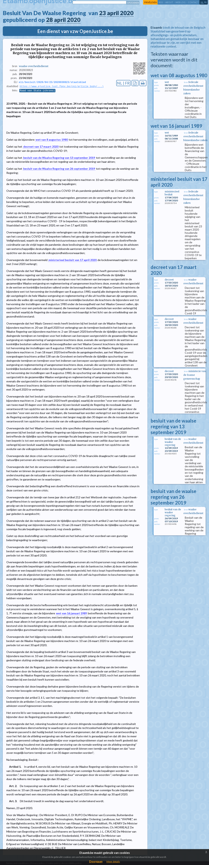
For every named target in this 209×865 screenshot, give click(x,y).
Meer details (113, 861)
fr (205, 2)
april (113, 13)
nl (202, 2)
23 (102, 13)
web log (180, 2)
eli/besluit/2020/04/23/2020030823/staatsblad (52, 82)
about (169, 2)
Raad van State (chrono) (37, 91)
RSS (161, 2)
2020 (127, 13)
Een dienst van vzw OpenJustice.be (75, 31)
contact (193, 2)
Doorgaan (96, 861)
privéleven (150, 2)
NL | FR (123, 83)
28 (49, 19)
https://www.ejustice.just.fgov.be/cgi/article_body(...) (62, 86)
